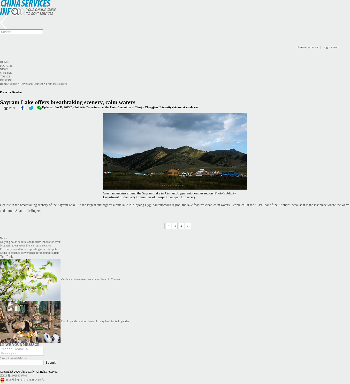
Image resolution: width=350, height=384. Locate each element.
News (4, 69)
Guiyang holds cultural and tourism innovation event (30, 242)
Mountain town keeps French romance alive (25, 245)
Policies (6, 65)
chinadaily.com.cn (307, 47)
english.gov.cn (332, 47)
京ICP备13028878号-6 (13, 377)
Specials (6, 73)
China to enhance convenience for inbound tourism (29, 252)
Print (12, 108)
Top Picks (7, 257)
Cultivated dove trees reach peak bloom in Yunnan (90, 279)
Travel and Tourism (31, 83)
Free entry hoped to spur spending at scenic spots (28, 249)
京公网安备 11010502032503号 (25, 381)
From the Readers (56, 83)
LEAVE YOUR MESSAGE (19, 344)
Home (4, 62)
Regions (6, 80)
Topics (5, 76)
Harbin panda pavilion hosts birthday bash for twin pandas (95, 321)
